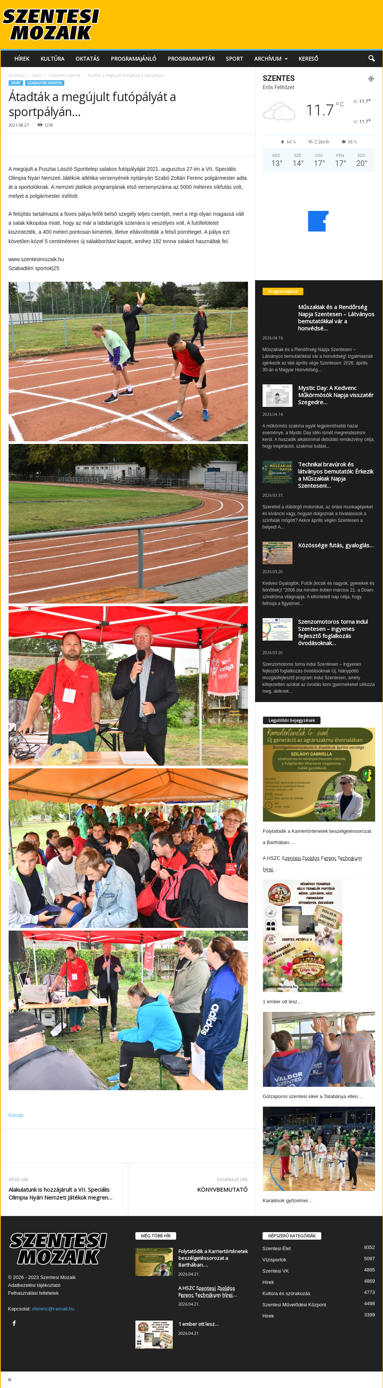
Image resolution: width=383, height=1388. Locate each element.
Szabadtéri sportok (64, 75)
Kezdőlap (17, 75)
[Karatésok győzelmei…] (319, 1149)
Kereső (308, 58)
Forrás (16, 1115)
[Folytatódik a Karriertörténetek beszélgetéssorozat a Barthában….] (319, 775)
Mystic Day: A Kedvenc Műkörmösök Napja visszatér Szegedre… (336, 395)
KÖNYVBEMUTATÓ (222, 1189)
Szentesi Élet (277, 1248)
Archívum (271, 59)
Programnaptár (191, 58)
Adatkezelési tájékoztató (34, 1285)
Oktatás (87, 58)
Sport (234, 58)
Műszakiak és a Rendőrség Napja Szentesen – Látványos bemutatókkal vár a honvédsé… (336, 317)
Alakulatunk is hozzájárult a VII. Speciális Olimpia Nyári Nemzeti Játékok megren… (60, 1193)
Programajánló (133, 58)
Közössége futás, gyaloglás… (336, 545)
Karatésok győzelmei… (288, 1200)
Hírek (21, 58)
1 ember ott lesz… (283, 1001)
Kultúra (52, 58)
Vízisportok (275, 1259)
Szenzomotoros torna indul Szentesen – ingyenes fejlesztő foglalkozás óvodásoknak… (333, 632)
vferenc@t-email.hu (53, 1309)
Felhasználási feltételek (33, 1293)
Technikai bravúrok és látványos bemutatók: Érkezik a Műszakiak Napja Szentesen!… (335, 474)
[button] (371, 59)
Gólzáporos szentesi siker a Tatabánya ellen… (313, 1096)
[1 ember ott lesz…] (302, 936)
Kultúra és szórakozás (286, 1293)
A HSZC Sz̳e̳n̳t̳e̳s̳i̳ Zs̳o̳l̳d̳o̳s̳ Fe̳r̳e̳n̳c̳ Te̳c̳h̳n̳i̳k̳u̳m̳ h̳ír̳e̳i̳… (207, 1291)
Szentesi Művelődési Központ (295, 1304)
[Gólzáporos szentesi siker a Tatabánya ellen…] (319, 1049)
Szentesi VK (276, 1271)
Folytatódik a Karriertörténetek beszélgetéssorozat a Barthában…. (213, 1258)
